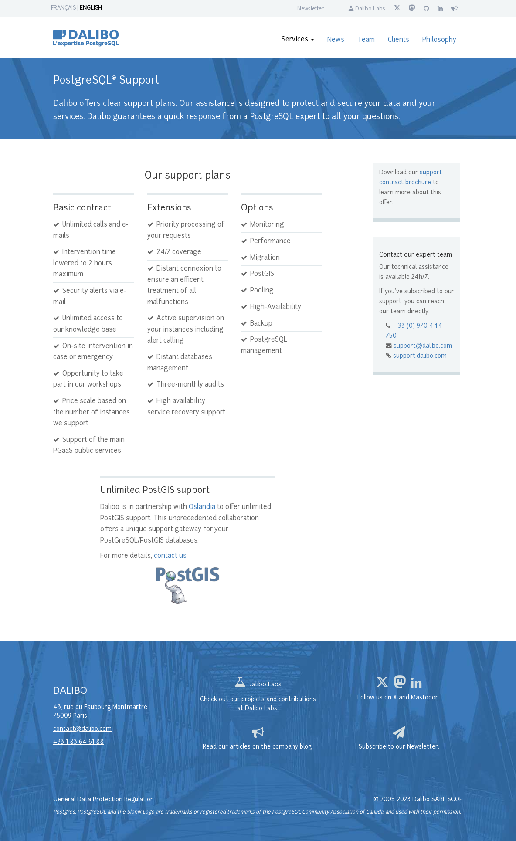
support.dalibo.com (420, 356)
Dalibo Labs (366, 9)
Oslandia (202, 507)
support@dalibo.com (423, 346)
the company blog (286, 747)
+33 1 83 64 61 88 (78, 742)
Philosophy (439, 40)
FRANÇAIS (63, 8)
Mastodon (425, 698)
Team (366, 40)
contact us (170, 556)
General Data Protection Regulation (103, 800)
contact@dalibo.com (82, 729)
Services (298, 40)
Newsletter (310, 9)
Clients (398, 40)
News (335, 40)
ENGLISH (91, 8)
